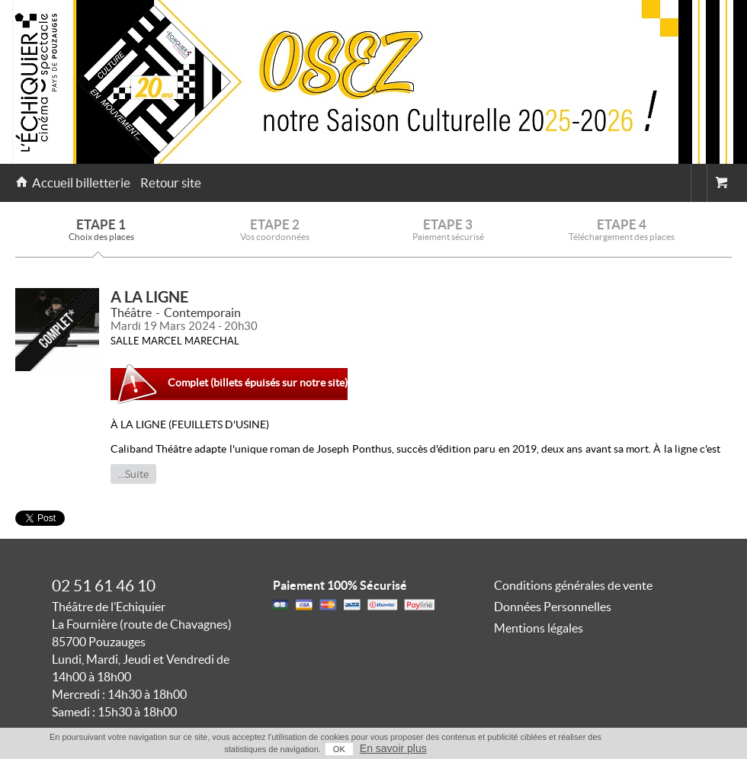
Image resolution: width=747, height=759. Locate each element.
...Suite (133, 474)
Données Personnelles (552, 606)
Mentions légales (538, 628)
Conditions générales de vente (573, 585)
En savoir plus (393, 748)
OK (339, 749)
